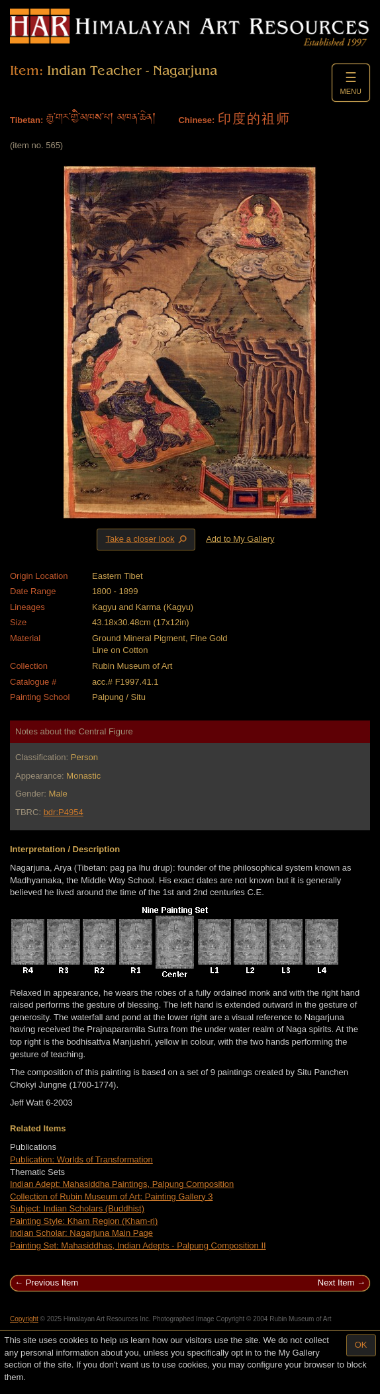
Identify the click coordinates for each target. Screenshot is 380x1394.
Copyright (24, 1319)
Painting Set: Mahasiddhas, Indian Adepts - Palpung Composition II (138, 1245)
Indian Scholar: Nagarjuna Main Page (81, 1233)
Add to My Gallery (240, 539)
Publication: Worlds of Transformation (81, 1159)
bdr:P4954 (63, 812)
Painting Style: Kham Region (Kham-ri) (84, 1221)
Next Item (336, 1282)
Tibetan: (26, 120)
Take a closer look (147, 539)
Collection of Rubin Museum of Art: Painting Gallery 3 (111, 1196)
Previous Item (52, 1282)
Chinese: (196, 120)
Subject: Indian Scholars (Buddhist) (77, 1208)
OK (361, 1345)
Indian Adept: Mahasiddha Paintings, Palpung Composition (122, 1184)
